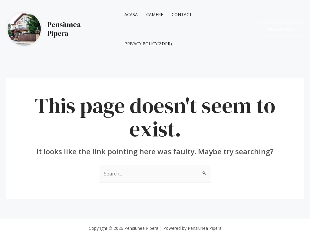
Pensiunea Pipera (64, 28)
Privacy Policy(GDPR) (148, 43)
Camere (154, 14)
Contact (182, 14)
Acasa (131, 14)
